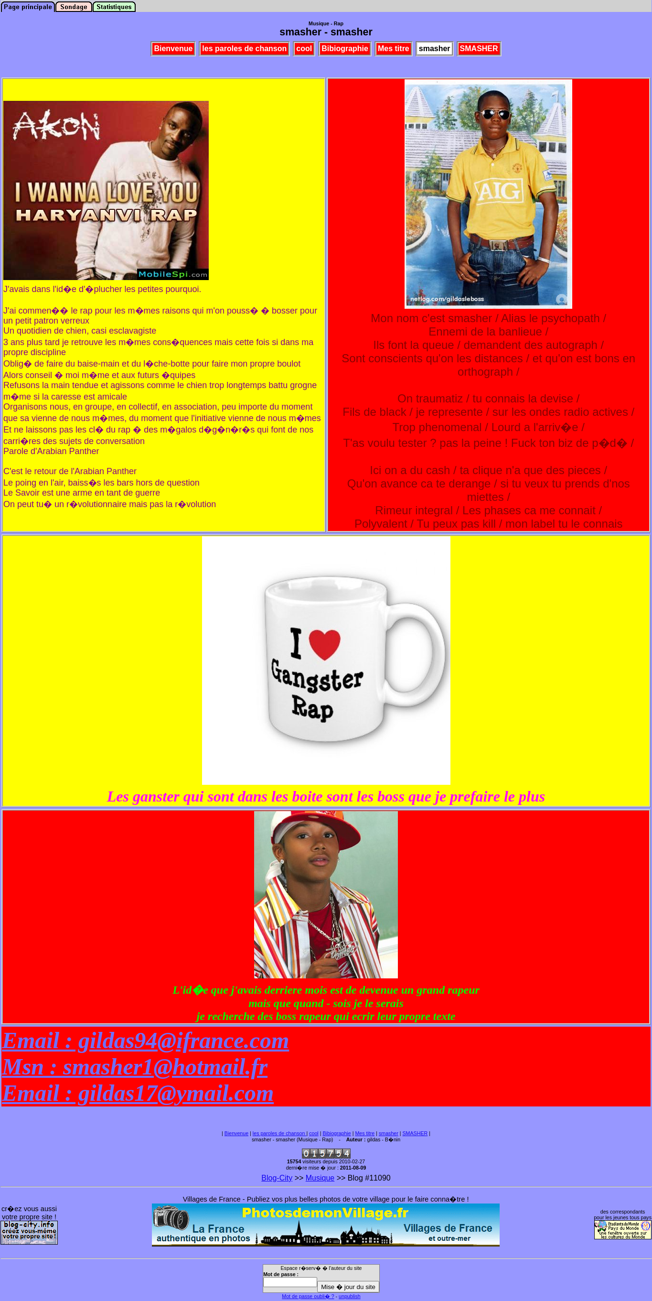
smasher (388, 1133)
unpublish (350, 1296)
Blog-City (276, 1178)
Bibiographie (336, 1133)
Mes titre (364, 1133)
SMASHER (415, 1133)
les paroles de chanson (280, 1133)
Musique (320, 1178)
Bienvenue (236, 1133)
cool (314, 1133)
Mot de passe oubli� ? (308, 1296)
